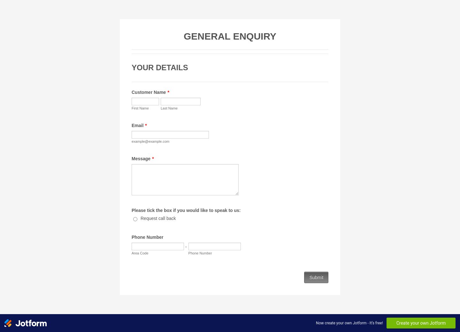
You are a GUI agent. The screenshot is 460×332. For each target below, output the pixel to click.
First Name (140, 108)
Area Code (140, 253)
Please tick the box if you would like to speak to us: (186, 210)
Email (139, 125)
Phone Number (148, 237)
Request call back (158, 218)
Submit (316, 277)
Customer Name (150, 92)
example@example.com (150, 141)
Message (143, 158)
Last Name (169, 108)
